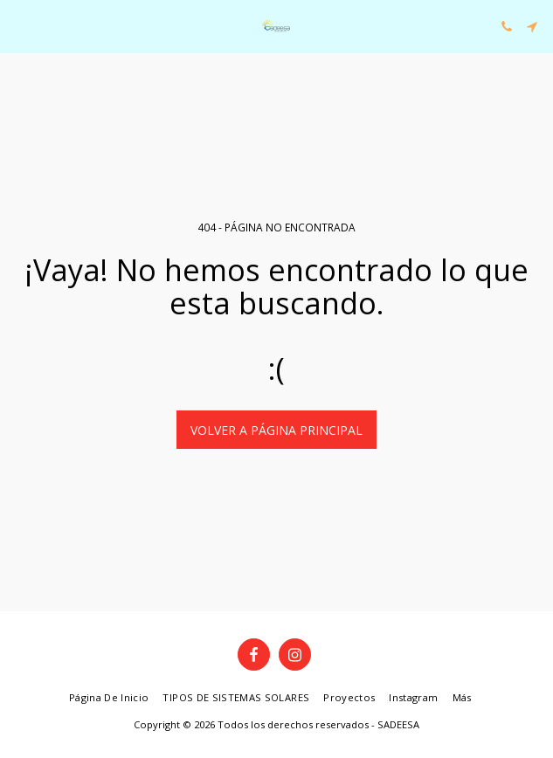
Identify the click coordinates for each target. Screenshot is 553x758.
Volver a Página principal (276, 430)
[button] (19, 26)
